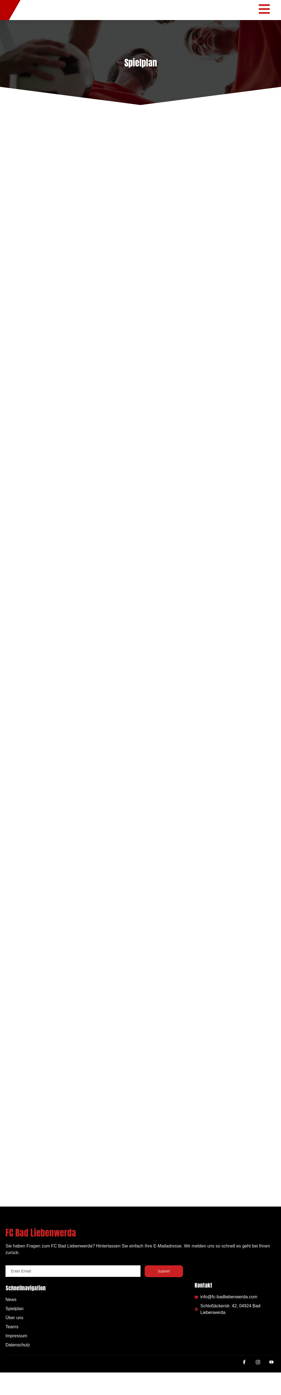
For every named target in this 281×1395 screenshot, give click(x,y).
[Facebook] (244, 1386)
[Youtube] (271, 1387)
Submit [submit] (164, 1294)
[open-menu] (267, 21)
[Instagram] (258, 1386)
